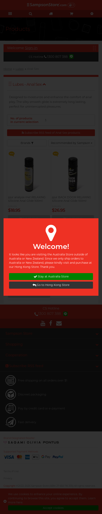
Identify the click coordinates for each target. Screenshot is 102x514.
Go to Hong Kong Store (51, 285)
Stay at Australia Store (51, 276)
